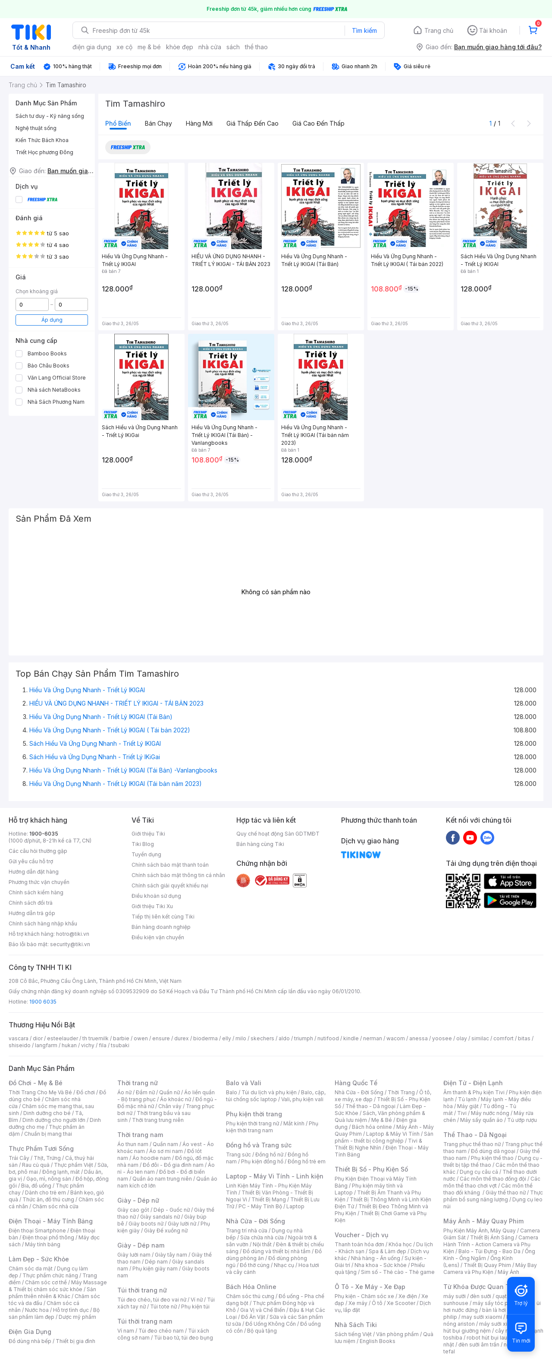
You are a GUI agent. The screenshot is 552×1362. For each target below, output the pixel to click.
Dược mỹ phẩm (77, 1317)
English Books (377, 1341)
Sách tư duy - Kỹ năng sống (50, 116)
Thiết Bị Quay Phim (487, 1265)
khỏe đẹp (179, 47)
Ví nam (125, 1330)
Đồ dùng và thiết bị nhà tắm (276, 1251)
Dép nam (156, 1261)
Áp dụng (52, 320)
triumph (303, 1038)
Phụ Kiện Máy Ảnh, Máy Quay (479, 1230)
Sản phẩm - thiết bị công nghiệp (384, 1137)
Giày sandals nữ (160, 1216)
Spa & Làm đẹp (387, 1251)
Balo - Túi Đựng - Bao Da (489, 1251)
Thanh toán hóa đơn (359, 1244)
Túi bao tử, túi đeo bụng (183, 1337)
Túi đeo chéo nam (161, 1330)
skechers (262, 1038)
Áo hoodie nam (151, 1158)
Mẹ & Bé (381, 1120)
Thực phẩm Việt (73, 1165)
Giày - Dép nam (140, 1245)
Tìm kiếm (364, 30)
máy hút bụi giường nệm (489, 1327)
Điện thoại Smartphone (37, 1230)
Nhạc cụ (284, 1265)
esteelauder (62, 1038)
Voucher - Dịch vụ (361, 1234)
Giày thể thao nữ (506, 1192)
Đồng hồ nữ (269, 1154)
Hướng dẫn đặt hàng (34, 871)
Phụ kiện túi (195, 1306)
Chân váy (170, 1106)
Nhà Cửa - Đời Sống (255, 1221)
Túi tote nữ (163, 1306)
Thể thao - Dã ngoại (370, 1106)
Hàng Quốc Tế (356, 1082)
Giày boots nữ (146, 1223)
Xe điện (407, 1296)
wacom (395, 1038)
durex (181, 1038)
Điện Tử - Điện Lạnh (473, 1082)
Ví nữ (197, 1299)
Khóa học (400, 1244)
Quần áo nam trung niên (162, 1178)
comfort (503, 1038)
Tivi (462, 1113)
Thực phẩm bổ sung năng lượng (493, 1196)
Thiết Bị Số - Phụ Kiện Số (371, 1169)
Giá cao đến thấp (318, 123)
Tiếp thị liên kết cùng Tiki (163, 916)
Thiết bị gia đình (75, 1341)
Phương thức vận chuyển (39, 882)
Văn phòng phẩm (397, 1334)
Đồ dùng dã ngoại (493, 1151)
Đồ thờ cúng (255, 1265)
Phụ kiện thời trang (254, 1114)
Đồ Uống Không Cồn (270, 1324)
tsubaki (120, 1045)
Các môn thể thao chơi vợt (491, 1182)
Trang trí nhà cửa (246, 1230)
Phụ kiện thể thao (492, 1158)
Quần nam (165, 1144)
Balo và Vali (243, 1082)
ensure (161, 1038)
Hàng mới (199, 123)
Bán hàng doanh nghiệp (161, 927)
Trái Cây (19, 1158)
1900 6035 (42, 1001)
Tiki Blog (143, 844)
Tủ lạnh (467, 1099)
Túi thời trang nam (144, 1321)
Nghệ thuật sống (36, 128)
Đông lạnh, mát (61, 1172)
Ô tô (377, 1303)
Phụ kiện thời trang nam (272, 1127)
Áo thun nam (132, 1144)
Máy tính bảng (42, 1244)
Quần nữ (169, 1092)
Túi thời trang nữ (142, 1290)
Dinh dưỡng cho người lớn (53, 1120)
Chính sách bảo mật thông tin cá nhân (178, 875)
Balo (231, 1092)
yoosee (442, 1038)
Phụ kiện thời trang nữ (252, 1123)
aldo (284, 1038)
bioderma (205, 1038)
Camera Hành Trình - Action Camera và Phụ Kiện (490, 1244)
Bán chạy (158, 123)
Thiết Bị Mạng (268, 1199)
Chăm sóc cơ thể (46, 1282)
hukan (69, 1045)
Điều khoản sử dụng (156, 896)
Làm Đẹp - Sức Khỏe (39, 1259)
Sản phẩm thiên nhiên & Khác (52, 1292)
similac (480, 1038)
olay (461, 1038)
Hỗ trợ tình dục (71, 1310)
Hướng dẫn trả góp (32, 913)
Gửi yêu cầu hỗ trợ (31, 861)
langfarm (46, 1045)
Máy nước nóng (490, 1113)
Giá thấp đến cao (252, 123)
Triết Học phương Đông (44, 152)
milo (240, 1038)
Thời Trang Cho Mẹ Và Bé (40, 1092)
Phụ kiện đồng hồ (262, 1161)
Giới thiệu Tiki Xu (152, 906)
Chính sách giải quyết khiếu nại (170, 885)
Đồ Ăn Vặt (253, 1317)
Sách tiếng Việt (353, 1334)
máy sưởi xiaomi (499, 1324)
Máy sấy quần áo (481, 1120)
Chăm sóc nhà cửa (55, 1206)
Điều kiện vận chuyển (158, 937)
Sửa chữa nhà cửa (262, 1237)
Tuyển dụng (146, 854)
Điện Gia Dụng (30, 1331)
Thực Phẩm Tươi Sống (41, 1148)
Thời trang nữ (137, 1082)
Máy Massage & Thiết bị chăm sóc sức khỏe (58, 1285)
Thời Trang (401, 1092)
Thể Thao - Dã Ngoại (475, 1134)
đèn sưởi (480, 1296)
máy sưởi (454, 1296)
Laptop (295, 1206)
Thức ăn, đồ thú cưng (48, 1199)
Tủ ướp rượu (522, 1120)
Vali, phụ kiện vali (302, 1099)
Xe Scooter (401, 1303)
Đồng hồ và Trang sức (259, 1145)
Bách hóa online (372, 1127)
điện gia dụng (91, 47)
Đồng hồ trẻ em (307, 1161)
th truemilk (95, 1038)
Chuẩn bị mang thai (48, 1134)
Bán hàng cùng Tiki (260, 844)
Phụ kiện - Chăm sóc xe (364, 1296)
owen (141, 1038)
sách (233, 47)
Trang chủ (438, 30)
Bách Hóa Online (251, 1286)
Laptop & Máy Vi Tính (393, 1134)
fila (103, 1045)
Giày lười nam (134, 1254)
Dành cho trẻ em (45, 1192)
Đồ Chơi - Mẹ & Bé (36, 1082)
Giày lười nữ (182, 1223)
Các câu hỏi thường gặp (38, 851)
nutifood (328, 1038)
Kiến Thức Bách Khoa (42, 140)
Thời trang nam (140, 1134)
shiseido (20, 1045)
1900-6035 (43, 833)
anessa (418, 1038)
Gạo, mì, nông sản (48, 1178)
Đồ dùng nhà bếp (30, 1341)
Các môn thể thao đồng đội (493, 1178)
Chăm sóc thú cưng (250, 1296)
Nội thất (262, 1244)
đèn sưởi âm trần (478, 1344)
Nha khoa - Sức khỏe (380, 1265)
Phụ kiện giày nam (155, 1268)
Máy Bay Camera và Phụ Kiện (490, 1268)
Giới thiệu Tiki (148, 833)
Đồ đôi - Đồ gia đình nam (173, 1165)
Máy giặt (468, 1106)
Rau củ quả (36, 1165)
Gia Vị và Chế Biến (262, 1310)
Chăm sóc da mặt (31, 1268)
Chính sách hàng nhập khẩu (43, 923)
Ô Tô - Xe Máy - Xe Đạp (370, 1286)
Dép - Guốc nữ (172, 1210)
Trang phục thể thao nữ (472, 1144)
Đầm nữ (145, 1092)
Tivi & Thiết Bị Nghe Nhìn (378, 1144)
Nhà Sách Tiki (356, 1324)
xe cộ (124, 47)
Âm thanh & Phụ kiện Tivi (474, 1092)
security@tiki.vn (70, 944)
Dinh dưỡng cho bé (47, 1113)
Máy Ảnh (508, 1272)
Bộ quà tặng (262, 1330)
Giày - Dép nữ (138, 1200)
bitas (524, 1038)
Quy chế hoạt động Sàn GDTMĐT (278, 833)
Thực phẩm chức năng (50, 1275)
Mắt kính (293, 1123)
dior (38, 1038)
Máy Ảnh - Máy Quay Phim (483, 1221)
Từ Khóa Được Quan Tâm (480, 1286)
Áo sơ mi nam (166, 1151)
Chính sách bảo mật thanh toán (170, 865)
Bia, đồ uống (36, 1185)
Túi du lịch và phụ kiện (269, 1092)
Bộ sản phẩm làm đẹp (54, 1313)
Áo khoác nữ (175, 1099)
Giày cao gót (133, 1210)
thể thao (256, 47)
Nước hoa (37, 1310)
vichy (87, 1045)
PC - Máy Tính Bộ (260, 1206)
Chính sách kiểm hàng (36, 892)
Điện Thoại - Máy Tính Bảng (51, 1221)
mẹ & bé (149, 47)
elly (226, 1038)
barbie (121, 1038)
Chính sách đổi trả (31, 903)
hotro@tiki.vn (72, 934)
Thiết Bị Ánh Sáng (492, 1237)
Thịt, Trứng (47, 1158)
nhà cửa (209, 47)
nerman (372, 1038)
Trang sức (238, 1154)
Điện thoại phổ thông (48, 1237)
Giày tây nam (171, 1254)
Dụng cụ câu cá (479, 1172)
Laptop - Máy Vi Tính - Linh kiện (274, 1176)
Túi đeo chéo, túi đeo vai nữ (151, 1299)
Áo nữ (124, 1092)
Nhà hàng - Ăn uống (375, 1258)
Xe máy (357, 1303)
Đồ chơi (85, 1092)
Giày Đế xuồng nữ (166, 1230)
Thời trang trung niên (158, 1120)
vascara (18, 1038)
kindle (351, 1038)
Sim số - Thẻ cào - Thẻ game (398, 1272)
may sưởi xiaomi (481, 1317)
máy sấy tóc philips (497, 1303)
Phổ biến (118, 123)
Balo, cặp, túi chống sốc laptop (276, 1095)
